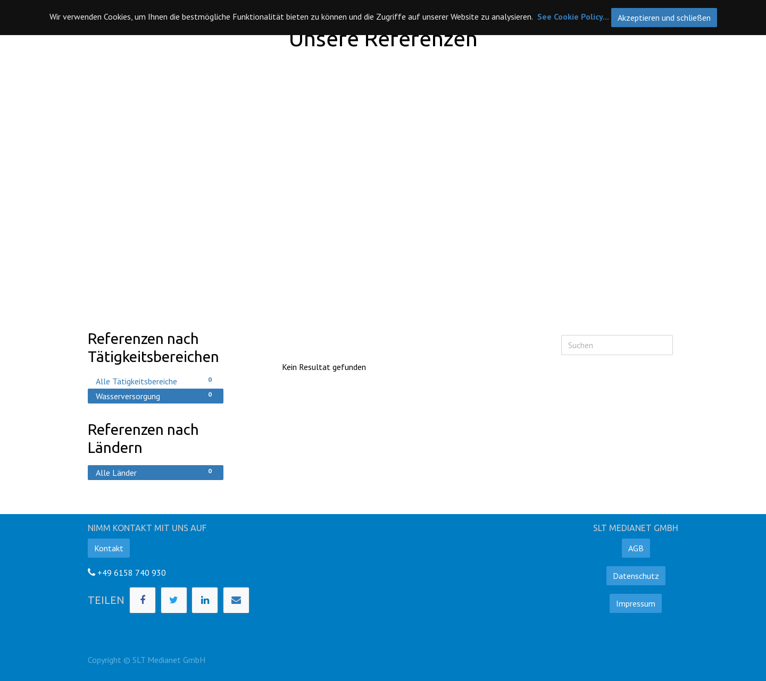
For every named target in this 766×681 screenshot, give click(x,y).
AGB (636, 548)
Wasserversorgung (155, 395)
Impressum (635, 603)
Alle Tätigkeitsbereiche (155, 380)
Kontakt (108, 548)
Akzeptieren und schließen (664, 17)
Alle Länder (155, 472)
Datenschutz (636, 575)
